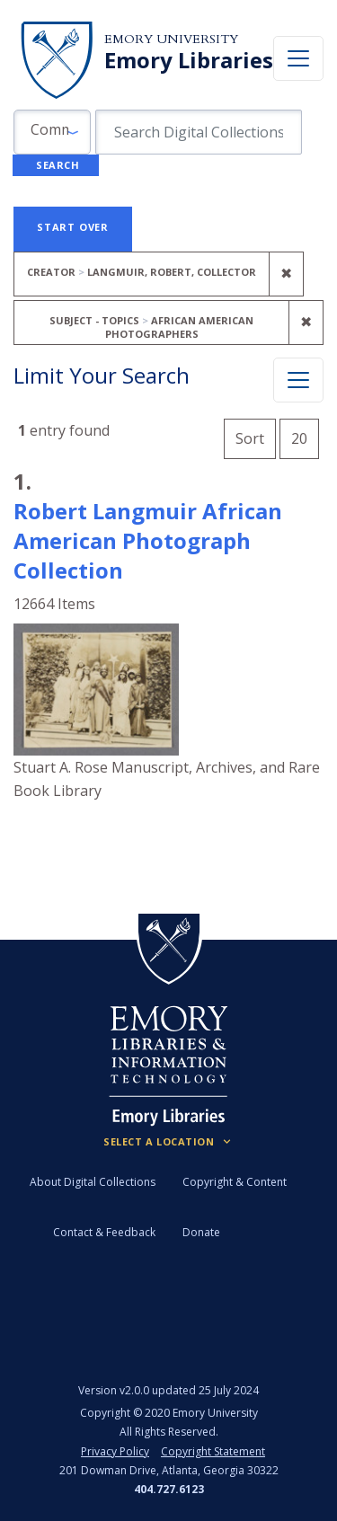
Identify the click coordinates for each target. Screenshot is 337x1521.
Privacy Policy (115, 1451)
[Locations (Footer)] (168, 1142)
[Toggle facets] (298, 380)
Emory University (171, 39)
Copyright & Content (234, 1181)
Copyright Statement (213, 1451)
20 (305, 436)
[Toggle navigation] (298, 58)
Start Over (73, 227)
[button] (52, 132)
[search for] (198, 132)
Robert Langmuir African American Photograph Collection (147, 540)
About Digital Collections (92, 1181)
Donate (201, 1232)
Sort (249, 438)
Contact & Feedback (104, 1232)
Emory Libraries (188, 60)
